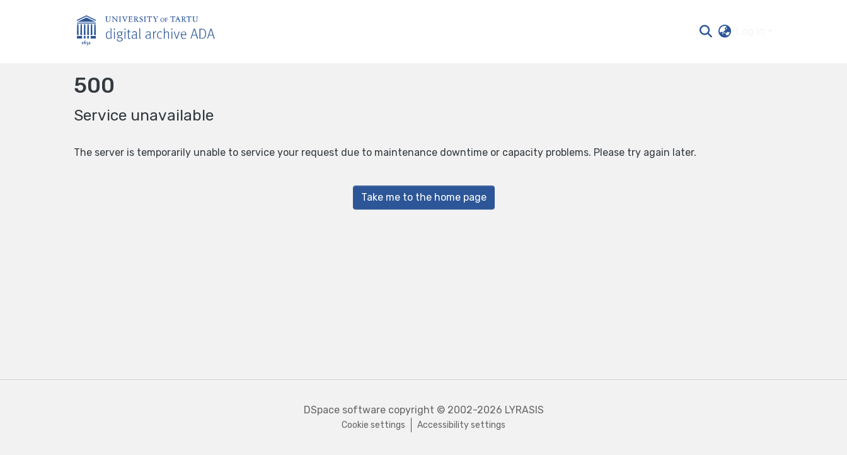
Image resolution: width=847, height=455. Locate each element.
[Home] (152, 32)
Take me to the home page (424, 197)
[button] (705, 31)
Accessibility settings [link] (461, 425)
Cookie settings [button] (373, 425)
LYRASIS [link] (524, 410)
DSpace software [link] (345, 410)
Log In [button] (752, 31)
